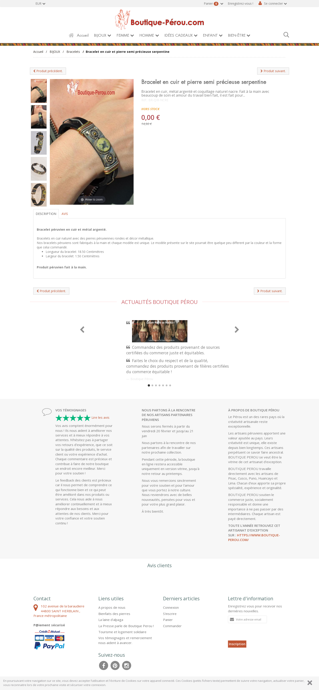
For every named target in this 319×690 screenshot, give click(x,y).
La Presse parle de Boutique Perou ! (126, 626)
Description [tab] (46, 214)
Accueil (83, 35)
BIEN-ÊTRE (236, 35)
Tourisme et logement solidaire (122, 632)
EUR (38, 3)
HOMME (146, 35)
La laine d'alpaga (110, 619)
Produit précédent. (48, 71)
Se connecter (273, 3)
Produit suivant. (273, 71)
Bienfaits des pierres (114, 613)
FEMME (123, 35)
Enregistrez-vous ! (240, 3)
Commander (172, 626)
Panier (211, 3)
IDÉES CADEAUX (178, 35)
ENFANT (210, 35)
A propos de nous (111, 607)
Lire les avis (100, 417)
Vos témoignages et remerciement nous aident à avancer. (125, 640)
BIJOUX (100, 35)
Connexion (171, 607)
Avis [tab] (65, 214)
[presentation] (261, 631)
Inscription (237, 644)
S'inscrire (170, 613)
